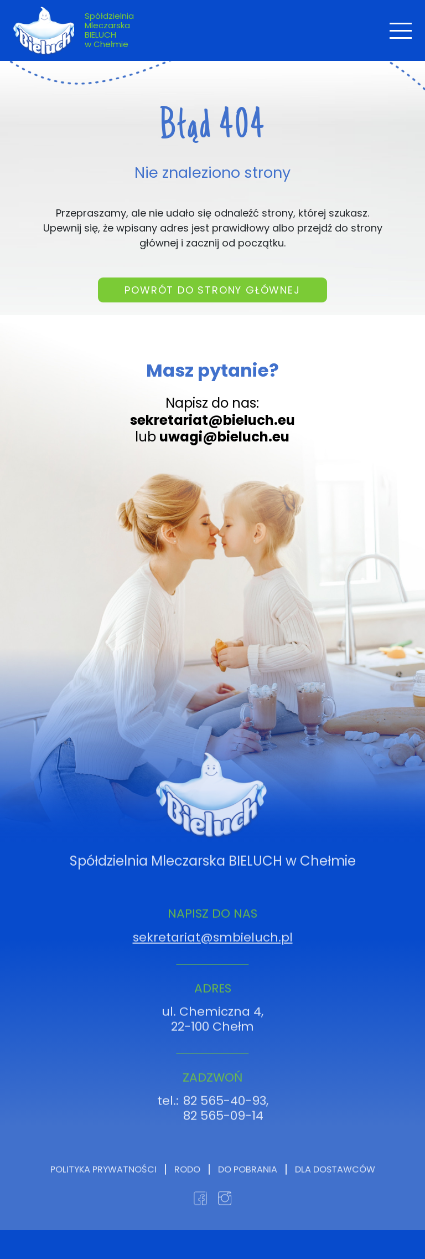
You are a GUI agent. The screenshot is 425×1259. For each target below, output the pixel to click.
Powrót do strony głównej (212, 297)
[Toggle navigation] (401, 31)
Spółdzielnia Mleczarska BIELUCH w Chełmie (109, 30)
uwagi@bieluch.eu (224, 436)
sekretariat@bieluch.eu (212, 420)
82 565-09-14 (223, 1141)
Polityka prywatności (103, 1195)
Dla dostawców (335, 1195)
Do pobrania (247, 1195)
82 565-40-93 (224, 1126)
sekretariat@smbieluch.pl (213, 963)
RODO (187, 1195)
